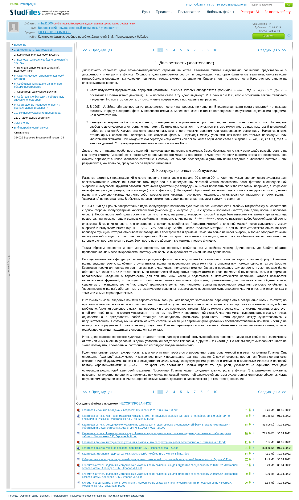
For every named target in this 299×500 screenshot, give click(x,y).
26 (246, 482)
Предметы (164, 12)
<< (85, 50)
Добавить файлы (220, 12)
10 (215, 50)
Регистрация (28, 4)
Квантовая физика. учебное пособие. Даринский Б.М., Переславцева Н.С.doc (130, 447)
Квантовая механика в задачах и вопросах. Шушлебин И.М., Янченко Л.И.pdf (129, 410)
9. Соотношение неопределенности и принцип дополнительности (37, 106)
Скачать (268, 36)
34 (246, 453)
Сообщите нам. (128, 24)
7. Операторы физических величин (35, 91)
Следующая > (269, 50)
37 (246, 459)
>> (284, 50)
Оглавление (21, 132)
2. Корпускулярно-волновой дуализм (36, 54)
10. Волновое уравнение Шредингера (37, 112)
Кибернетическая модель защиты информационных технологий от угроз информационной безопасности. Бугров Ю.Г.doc (157, 459)
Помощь (13, 495)
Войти (14, 4)
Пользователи (189, 12)
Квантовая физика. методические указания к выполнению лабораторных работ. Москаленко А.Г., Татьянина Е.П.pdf (154, 442)
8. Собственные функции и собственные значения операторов (39, 98)
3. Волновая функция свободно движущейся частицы (41, 61)
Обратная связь (204, 4)
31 (246, 410)
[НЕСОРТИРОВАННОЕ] (55, 32)
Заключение (21, 122)
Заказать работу (277, 12)
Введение (20, 44)
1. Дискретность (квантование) (33, 49)
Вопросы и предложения (232, 4)
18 (246, 433)
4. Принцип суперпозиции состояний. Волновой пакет (37, 69)
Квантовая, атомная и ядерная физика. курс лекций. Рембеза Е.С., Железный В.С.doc (135, 453)
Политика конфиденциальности (126, 495)
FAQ (189, 4)
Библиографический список (31, 127)
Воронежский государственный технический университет (78, 27)
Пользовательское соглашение (88, 495)
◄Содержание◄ (8, 109)
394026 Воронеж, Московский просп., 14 (39, 137)
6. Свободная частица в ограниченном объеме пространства (38, 85)
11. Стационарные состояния (32, 117)
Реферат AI (249, 12)
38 (246, 424)
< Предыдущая (100, 50)
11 (246, 442)
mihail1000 (45, 23)
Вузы (146, 12)
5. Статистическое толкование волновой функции (39, 77)
